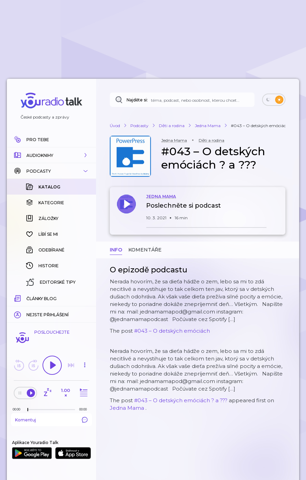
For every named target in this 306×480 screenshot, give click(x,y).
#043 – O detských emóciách (172, 331)
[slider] (28, 410)
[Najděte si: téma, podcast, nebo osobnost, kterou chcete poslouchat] (182, 100)
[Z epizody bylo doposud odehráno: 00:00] (18, 409)
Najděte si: (137, 99)
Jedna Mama (127, 408)
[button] (51, 155)
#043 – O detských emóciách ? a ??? (180, 400)
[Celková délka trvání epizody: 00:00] (84, 409)
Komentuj (51, 420)
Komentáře (145, 250)
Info (116, 250)
